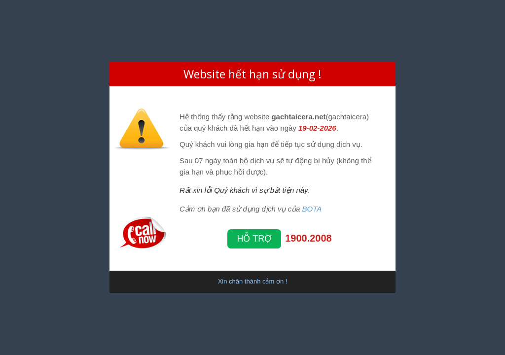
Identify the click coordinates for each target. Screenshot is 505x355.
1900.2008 (308, 238)
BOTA (312, 209)
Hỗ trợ (254, 239)
